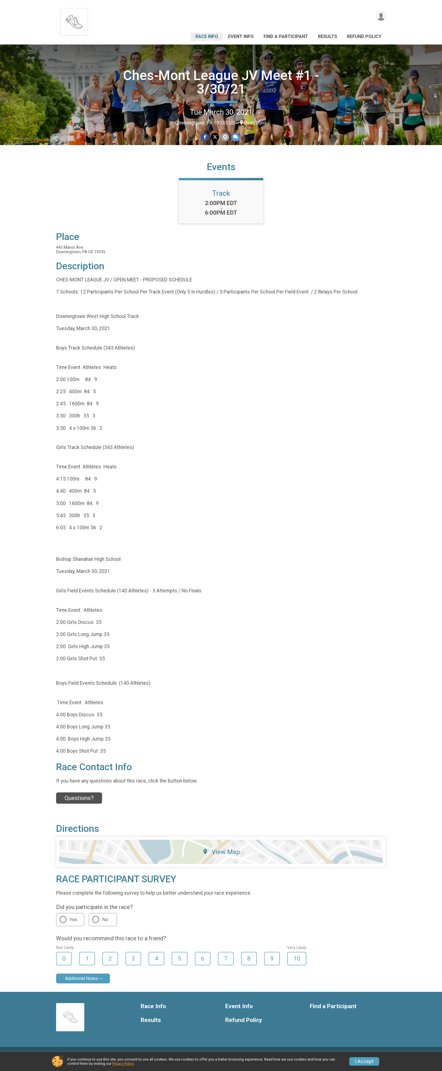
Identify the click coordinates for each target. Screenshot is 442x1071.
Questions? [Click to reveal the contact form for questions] (79, 804)
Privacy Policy (123, 1063)
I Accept (364, 1061)
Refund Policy (364, 36)
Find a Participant (286, 36)
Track (221, 199)
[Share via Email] (225, 137)
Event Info (241, 36)
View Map (221, 858)
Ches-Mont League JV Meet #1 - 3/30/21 (221, 82)
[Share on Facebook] (205, 137)
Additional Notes (81, 985)
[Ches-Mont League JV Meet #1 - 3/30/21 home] (74, 20)
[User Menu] (380, 16)
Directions (255, 123)
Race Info (206, 36)
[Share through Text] (235, 137)
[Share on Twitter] (215, 137)
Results (327, 36)
